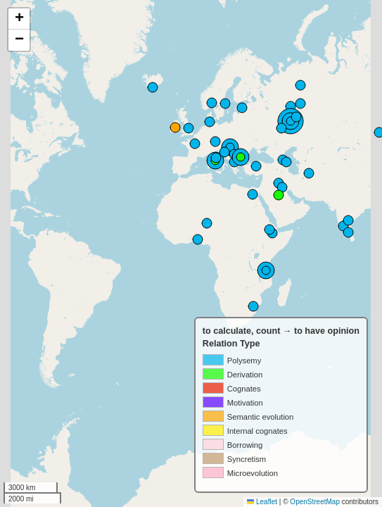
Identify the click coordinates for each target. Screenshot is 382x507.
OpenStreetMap (315, 502)
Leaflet (262, 502)
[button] (19, 19)
